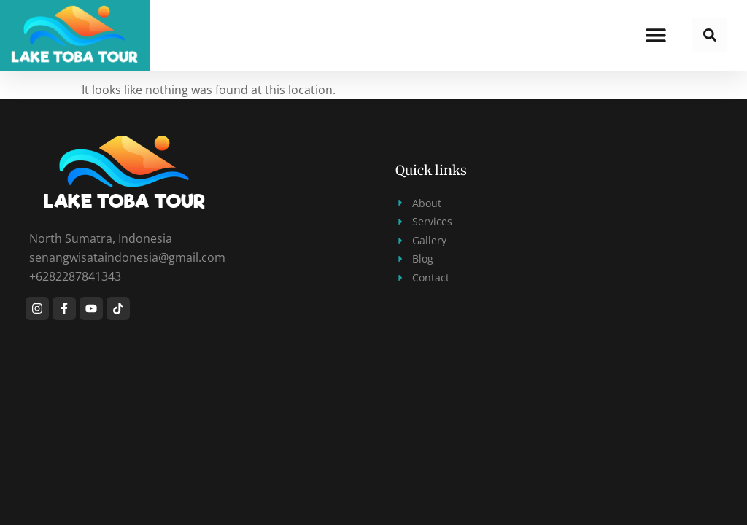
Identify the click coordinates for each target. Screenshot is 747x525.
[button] (656, 35)
